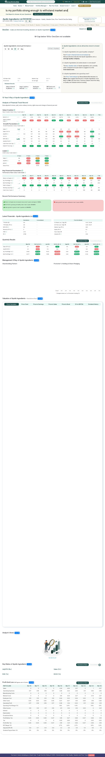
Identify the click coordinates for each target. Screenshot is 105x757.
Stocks (21, 5)
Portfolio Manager (41, 5)
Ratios (87, 25)
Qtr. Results (30, 25)
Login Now (91, 755)
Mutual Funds (29, 5)
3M (12, 49)
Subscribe (77, 1)
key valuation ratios (71, 66)
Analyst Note (45, 25)
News (92, 25)
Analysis (23, 25)
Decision (8, 25)
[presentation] (59, 87)
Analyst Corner (65, 5)
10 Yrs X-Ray (15, 25)
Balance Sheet (73, 25)
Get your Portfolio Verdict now (43, 14)
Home (15, 5)
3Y (18, 49)
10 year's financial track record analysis (77, 55)
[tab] (11, 304)
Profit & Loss (63, 25)
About (97, 25)
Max (22, 49)
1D (5, 49)
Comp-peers (54, 25)
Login (85, 1)
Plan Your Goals (53, 5)
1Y (15, 49)
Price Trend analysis (71, 76)
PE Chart (50, 48)
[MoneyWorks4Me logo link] (12, 1)
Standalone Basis (83, 102)
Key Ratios (56, 48)
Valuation (37, 25)
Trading (15, 21)
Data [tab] (89, 29)
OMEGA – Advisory (84, 5)
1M (8, 49)
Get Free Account (95, 1)
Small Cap (21, 21)
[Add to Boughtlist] (29, 21)
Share (53, 29)
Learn (73, 5)
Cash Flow (81, 25)
